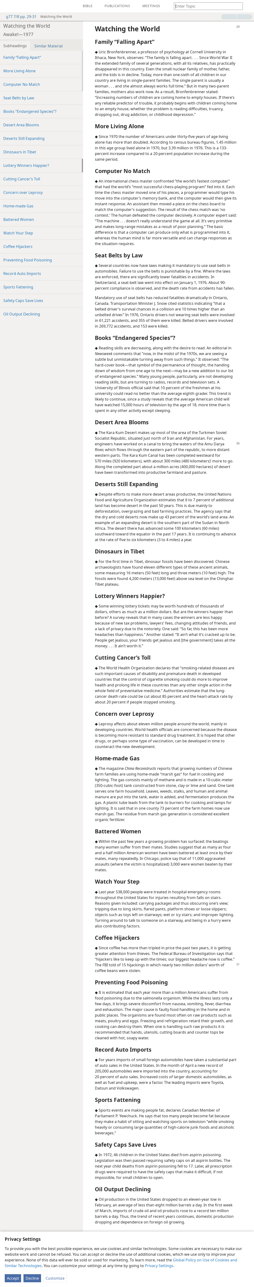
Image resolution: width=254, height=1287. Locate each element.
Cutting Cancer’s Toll (21, 179)
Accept (13, 1278)
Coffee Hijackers (17, 246)
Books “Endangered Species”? (29, 111)
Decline (32, 1278)
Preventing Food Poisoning (27, 260)
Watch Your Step (18, 233)
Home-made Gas (18, 206)
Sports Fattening (18, 287)
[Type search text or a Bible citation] (206, 6)
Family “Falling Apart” (22, 57)
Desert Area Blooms (21, 125)
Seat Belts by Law (18, 97)
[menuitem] (7, 6)
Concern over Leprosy (23, 192)
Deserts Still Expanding (24, 138)
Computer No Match (21, 84)
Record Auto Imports (22, 273)
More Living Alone (19, 70)
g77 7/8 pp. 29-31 (19, 16)
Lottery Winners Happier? (26, 165)
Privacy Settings (159, 1265)
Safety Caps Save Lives (23, 300)
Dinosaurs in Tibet (19, 152)
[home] (7, 6)
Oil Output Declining (21, 314)
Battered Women (18, 219)
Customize (55, 1278)
